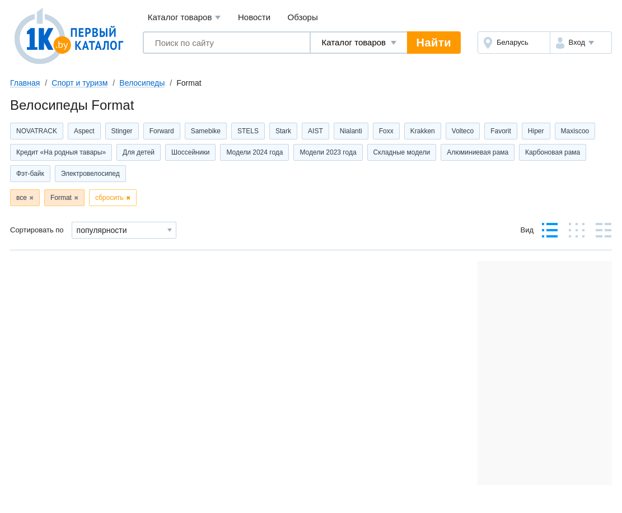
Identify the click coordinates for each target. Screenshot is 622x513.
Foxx (386, 131)
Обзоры (303, 17)
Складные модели (402, 152)
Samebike (206, 131)
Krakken (422, 131)
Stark (283, 131)
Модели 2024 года (254, 152)
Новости (254, 17)
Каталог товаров (184, 17)
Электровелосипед (90, 174)
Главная (25, 82)
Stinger (122, 131)
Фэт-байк (30, 174)
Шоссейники (190, 152)
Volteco (463, 131)
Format (61, 198)
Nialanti (351, 131)
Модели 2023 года (328, 152)
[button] (580, 42)
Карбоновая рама (552, 152)
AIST (315, 131)
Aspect (84, 131)
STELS (248, 131)
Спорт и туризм (79, 82)
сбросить (109, 198)
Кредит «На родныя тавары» (61, 152)
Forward (161, 131)
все (21, 198)
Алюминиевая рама (477, 152)
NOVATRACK (36, 131)
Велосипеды (142, 82)
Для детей (139, 152)
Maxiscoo (575, 131)
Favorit (500, 131)
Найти (434, 42)
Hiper (536, 131)
